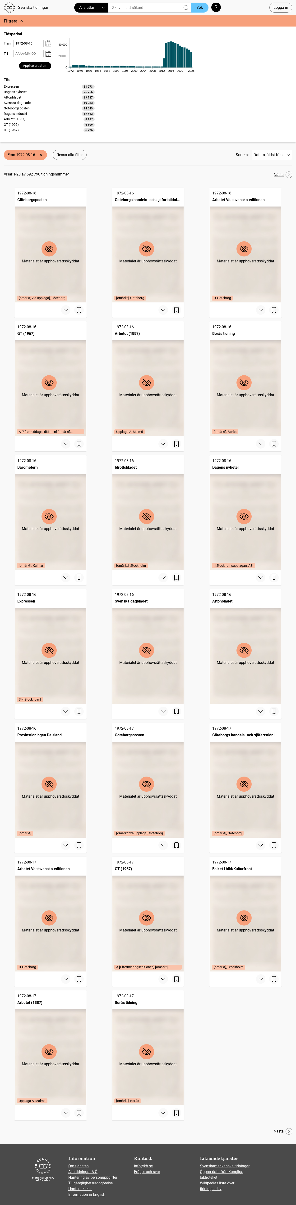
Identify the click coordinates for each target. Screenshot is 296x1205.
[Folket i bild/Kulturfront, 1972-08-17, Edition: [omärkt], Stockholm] (245, 914)
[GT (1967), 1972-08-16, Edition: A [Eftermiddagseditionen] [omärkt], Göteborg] (50, 378)
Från (7, 43)
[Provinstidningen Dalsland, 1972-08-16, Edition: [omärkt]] (50, 780)
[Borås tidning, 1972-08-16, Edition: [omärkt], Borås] (245, 378)
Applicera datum (35, 65)
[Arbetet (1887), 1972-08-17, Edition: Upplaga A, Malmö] (50, 1047)
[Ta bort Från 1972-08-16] (40, 155)
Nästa (283, 174)
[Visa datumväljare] (48, 43)
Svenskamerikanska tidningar (225, 1166)
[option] (49, 86)
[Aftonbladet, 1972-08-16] (245, 646)
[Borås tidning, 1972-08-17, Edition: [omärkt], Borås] (148, 1047)
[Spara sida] (79, 310)
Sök (199, 7)
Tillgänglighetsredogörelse (90, 1183)
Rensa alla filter (70, 155)
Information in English (86, 1194)
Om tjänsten (78, 1166)
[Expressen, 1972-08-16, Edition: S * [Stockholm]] (50, 646)
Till (6, 53)
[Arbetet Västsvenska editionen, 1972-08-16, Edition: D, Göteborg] (245, 245)
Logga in (280, 7)
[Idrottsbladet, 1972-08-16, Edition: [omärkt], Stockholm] (148, 512)
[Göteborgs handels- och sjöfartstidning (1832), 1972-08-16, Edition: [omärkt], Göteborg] (148, 245)
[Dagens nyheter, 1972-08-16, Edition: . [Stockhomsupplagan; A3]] (245, 512)
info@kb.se (143, 1166)
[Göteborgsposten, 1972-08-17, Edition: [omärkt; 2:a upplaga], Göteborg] (148, 780)
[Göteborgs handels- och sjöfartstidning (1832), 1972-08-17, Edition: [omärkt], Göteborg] (245, 780)
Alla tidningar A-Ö (82, 1171)
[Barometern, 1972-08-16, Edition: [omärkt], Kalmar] (50, 512)
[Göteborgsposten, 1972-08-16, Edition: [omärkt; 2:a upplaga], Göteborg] (50, 245)
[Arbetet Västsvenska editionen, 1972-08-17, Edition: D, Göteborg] (50, 914)
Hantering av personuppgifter (92, 1177)
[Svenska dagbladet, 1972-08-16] (148, 646)
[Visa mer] (65, 310)
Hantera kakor (80, 1189)
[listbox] (49, 108)
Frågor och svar (147, 1171)
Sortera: (242, 155)
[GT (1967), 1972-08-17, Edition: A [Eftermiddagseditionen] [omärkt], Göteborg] (148, 914)
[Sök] (149, 7)
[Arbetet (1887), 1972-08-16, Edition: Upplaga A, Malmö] (148, 378)
